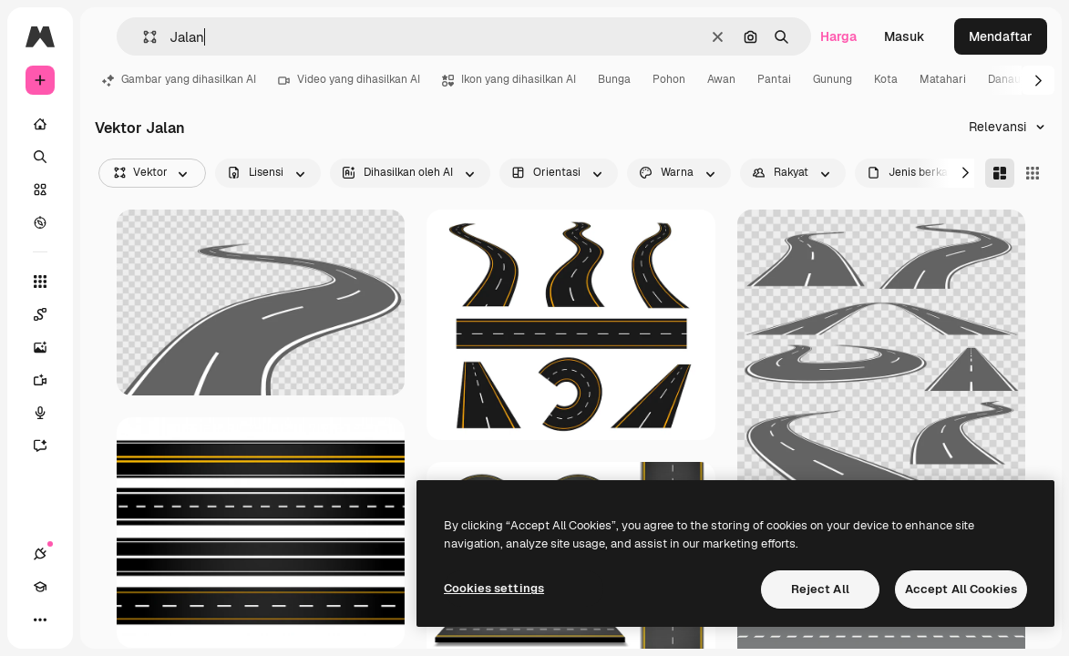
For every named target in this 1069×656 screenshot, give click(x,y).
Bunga (614, 79)
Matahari (943, 79)
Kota (886, 79)
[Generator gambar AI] (49, 347)
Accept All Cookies (961, 589)
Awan (721, 79)
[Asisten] (49, 445)
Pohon (669, 79)
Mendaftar (1001, 36)
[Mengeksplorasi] (40, 222)
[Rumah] (40, 123)
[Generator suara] (49, 412)
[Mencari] (40, 156)
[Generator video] (49, 380)
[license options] (268, 173)
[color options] (679, 173)
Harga (838, 36)
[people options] (793, 173)
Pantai (774, 79)
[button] (143, 37)
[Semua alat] (40, 281)
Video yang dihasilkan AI (349, 79)
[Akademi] (40, 586)
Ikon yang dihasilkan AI (509, 79)
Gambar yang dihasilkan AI (179, 79)
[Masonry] (999, 173)
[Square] (1032, 173)
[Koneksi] (40, 554)
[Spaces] (49, 314)
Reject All (820, 589)
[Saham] (40, 189)
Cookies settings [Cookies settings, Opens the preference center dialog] (494, 588)
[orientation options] (558, 173)
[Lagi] (40, 619)
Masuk (904, 36)
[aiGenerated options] (410, 173)
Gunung (832, 79)
